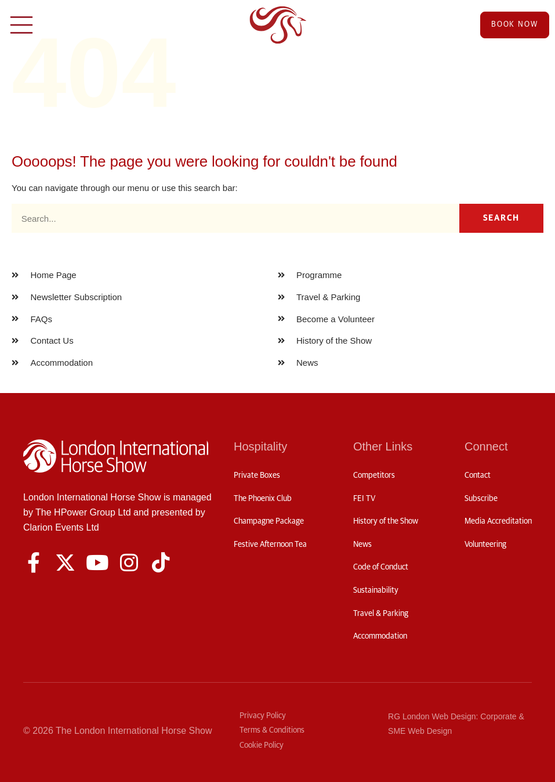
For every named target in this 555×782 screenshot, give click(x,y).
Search (501, 218)
